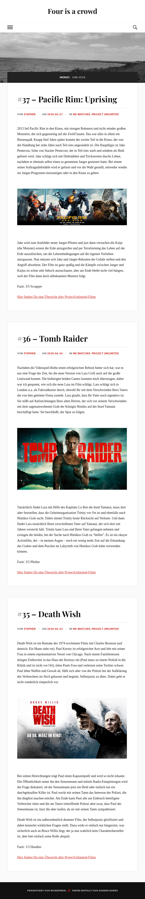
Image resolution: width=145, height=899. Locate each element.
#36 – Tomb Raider (52, 338)
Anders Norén (108, 890)
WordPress (58, 890)
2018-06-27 (55, 114)
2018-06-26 (55, 353)
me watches (81, 114)
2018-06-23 (55, 628)
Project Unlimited (105, 114)
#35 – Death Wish (49, 613)
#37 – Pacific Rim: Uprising (67, 99)
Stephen (30, 114)
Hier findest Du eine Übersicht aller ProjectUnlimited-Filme (56, 297)
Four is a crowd (72, 11)
